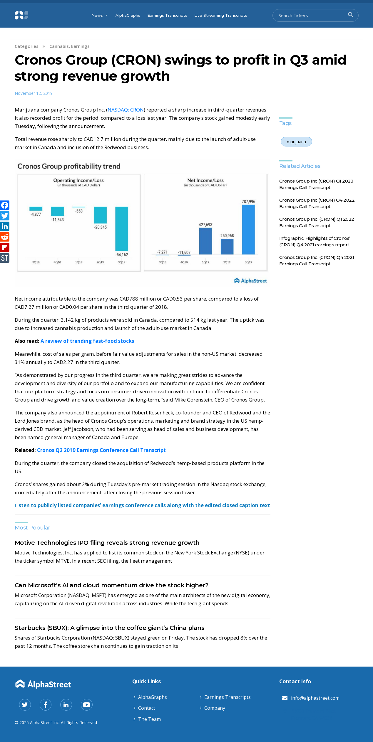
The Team (149, 719)
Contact (146, 708)
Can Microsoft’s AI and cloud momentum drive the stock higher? (111, 585)
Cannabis (59, 46)
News (99, 15)
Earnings (80, 46)
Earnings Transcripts (167, 15)
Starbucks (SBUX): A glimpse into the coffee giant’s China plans (110, 627)
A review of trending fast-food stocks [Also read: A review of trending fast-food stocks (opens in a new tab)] (87, 341)
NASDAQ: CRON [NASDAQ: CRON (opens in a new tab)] (126, 109)
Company (214, 708)
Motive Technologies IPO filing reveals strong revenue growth (107, 542)
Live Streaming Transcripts (220, 15)
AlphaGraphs (128, 15)
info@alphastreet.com (315, 698)
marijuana (296, 141)
